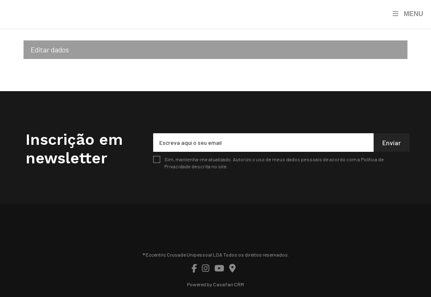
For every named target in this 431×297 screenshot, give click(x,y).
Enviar (391, 142)
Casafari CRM (228, 284)
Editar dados (50, 49)
